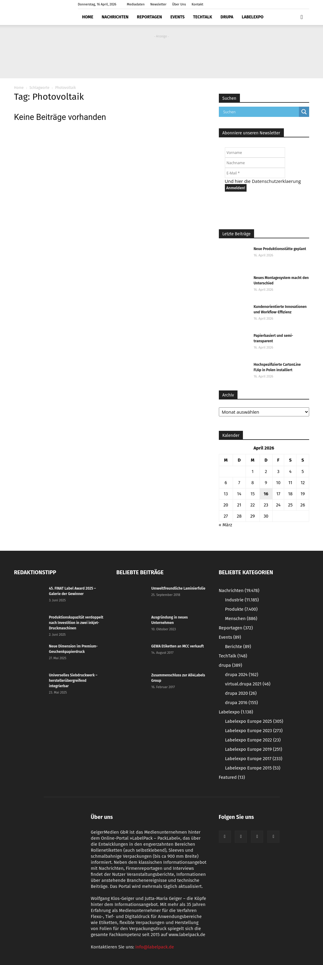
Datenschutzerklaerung (276, 181)
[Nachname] (255, 163)
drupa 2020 (241, 693)
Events (177, 17)
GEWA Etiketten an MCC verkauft (177, 646)
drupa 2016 (241, 702)
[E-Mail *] (255, 173)
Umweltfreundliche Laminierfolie (178, 588)
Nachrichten (115, 17)
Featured (232, 777)
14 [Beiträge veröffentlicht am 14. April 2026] (239, 494)
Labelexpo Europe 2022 (253, 740)
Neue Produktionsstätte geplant (280, 249)
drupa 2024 (241, 674)
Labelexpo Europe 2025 (254, 721)
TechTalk (202, 17)
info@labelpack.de (154, 947)
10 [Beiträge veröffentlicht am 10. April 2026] (278, 482)
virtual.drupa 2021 (248, 684)
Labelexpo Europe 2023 (254, 730)
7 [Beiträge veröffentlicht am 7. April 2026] (239, 482)
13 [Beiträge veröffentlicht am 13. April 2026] (226, 494)
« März (225, 525)
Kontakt (197, 4)
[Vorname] (255, 152)
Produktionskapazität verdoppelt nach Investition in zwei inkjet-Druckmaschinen (76, 622)
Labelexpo (252, 17)
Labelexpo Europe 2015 (253, 768)
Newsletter (158, 4)
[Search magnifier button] (304, 112)
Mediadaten (135, 4)
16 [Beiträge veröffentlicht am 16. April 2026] (266, 494)
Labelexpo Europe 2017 (253, 758)
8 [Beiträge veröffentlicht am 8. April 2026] (252, 482)
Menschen (241, 618)
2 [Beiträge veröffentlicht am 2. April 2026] (266, 471)
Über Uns (179, 4)
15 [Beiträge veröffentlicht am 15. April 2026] (252, 494)
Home (87, 17)
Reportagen (149, 17)
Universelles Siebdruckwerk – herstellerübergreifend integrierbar (73, 680)
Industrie (242, 600)
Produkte (241, 609)
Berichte (238, 646)
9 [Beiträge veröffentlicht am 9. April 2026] (266, 482)
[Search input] (260, 112)
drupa (227, 17)
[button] (302, 17)
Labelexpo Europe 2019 (253, 749)
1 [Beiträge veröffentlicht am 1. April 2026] (253, 471)
